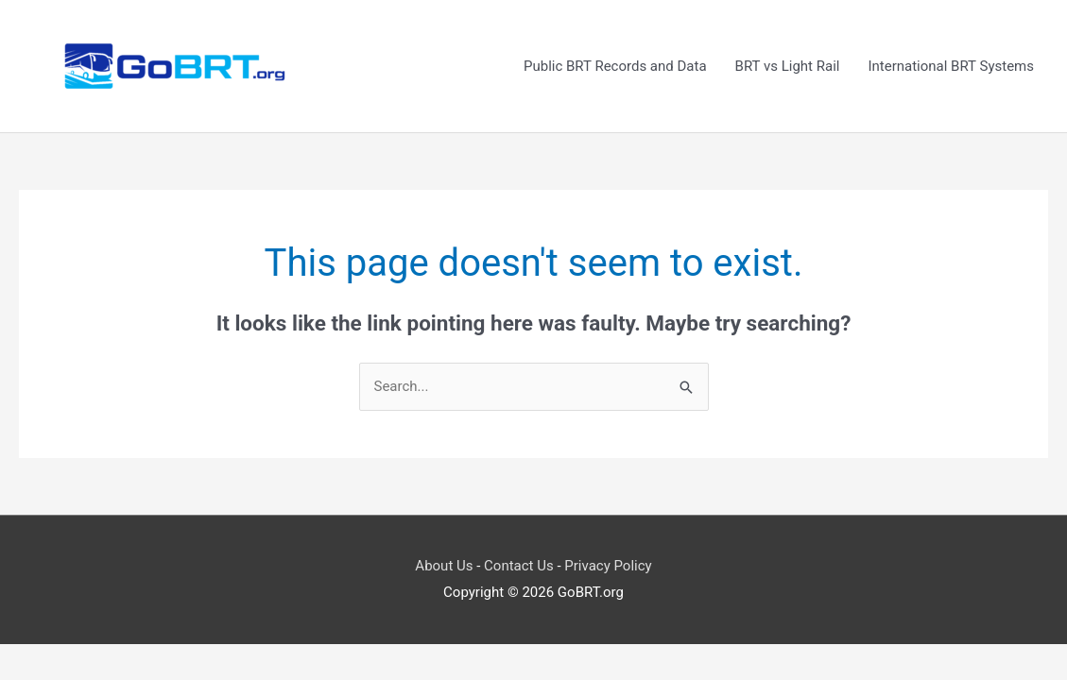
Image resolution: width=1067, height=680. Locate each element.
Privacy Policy (607, 565)
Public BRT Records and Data (615, 66)
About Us (444, 565)
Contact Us (519, 565)
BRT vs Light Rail (787, 66)
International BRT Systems (951, 66)
